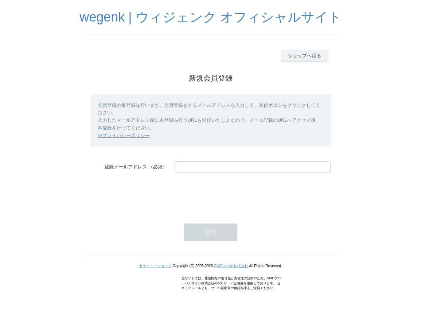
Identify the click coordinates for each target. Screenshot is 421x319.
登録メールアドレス (125, 167)
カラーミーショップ (155, 266)
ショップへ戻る (304, 55)
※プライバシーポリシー (124, 135)
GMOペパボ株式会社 (231, 266)
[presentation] (230, 194)
